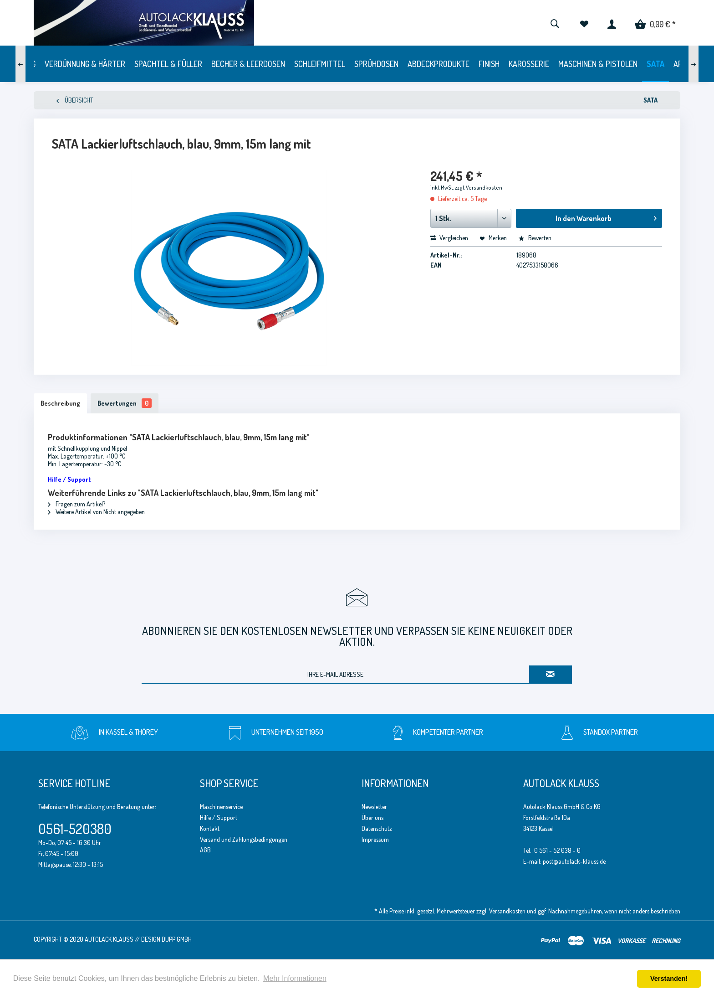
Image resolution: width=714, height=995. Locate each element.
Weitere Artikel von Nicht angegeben (96, 512)
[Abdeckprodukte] (438, 64)
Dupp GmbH (177, 939)
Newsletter (374, 806)
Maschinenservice (221, 806)
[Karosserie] (529, 64)
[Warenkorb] (655, 22)
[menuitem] (555, 22)
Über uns (372, 817)
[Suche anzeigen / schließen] (555, 22)
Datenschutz (377, 828)
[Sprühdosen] (376, 64)
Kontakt (209, 828)
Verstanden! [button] (669, 978)
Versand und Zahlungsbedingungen (243, 839)
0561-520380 (75, 828)
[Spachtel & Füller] (168, 64)
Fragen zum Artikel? (76, 504)
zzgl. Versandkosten (478, 187)
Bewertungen (124, 403)
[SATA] (655, 64)
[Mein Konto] (611, 22)
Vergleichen (449, 238)
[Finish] (489, 64)
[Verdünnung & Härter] (85, 64)
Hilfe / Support (218, 817)
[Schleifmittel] (320, 64)
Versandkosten (507, 911)
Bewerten (534, 238)
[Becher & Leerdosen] (248, 64)
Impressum (375, 839)
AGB (205, 850)
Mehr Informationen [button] (294, 978)
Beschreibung (60, 403)
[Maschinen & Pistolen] (598, 64)
